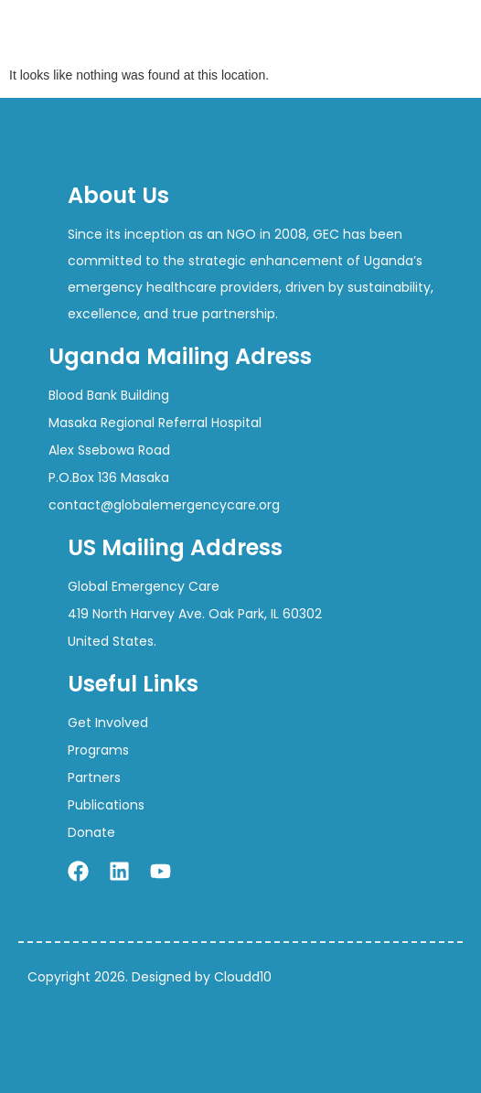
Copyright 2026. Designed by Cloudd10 (149, 977)
